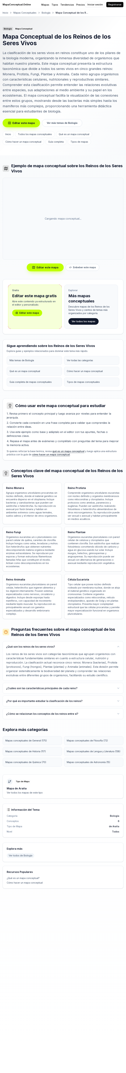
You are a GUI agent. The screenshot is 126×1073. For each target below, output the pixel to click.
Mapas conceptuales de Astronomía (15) (88, 762)
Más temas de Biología (22, 360)
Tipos (55, 4)
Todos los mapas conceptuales (35, 134)
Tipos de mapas (79, 141)
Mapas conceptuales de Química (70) (25, 762)
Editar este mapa (21, 123)
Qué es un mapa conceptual (74, 134)
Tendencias (67, 4)
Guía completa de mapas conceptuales (31, 382)
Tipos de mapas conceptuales (83, 382)
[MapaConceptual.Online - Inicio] (23, 4)
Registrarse (114, 4)
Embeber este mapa (82, 267)
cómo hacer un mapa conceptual (51, 454)
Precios (80, 4)
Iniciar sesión (95, 4)
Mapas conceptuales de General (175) (26, 740)
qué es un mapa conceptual (68, 451)
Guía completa (56, 141)
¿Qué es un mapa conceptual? (23, 878)
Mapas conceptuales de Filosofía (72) (87, 740)
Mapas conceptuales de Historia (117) (25, 751)
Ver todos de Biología (20, 855)
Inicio (5, 12)
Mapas (45, 4)
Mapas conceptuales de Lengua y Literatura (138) (93, 751)
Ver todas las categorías (80, 360)
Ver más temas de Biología (62, 122)
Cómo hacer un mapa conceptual (23, 141)
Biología (46, 12)
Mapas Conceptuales (24, 12)
